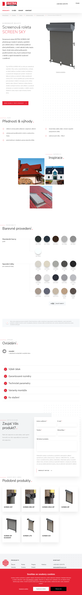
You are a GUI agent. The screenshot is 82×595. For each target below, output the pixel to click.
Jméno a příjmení (42, 423)
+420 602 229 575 (62, 4)
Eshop (21, 10)
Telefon (39, 432)
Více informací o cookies (32, 579)
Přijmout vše (58, 589)
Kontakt (29, 10)
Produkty (6, 10)
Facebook (71, 4)
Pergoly (33, 568)
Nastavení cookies (23, 589)
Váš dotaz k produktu (42, 442)
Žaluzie (13, 568)
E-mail (59, 423)
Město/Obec (61, 432)
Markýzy (44, 568)
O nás (14, 10)
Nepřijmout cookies (41, 589)
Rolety (23, 568)
